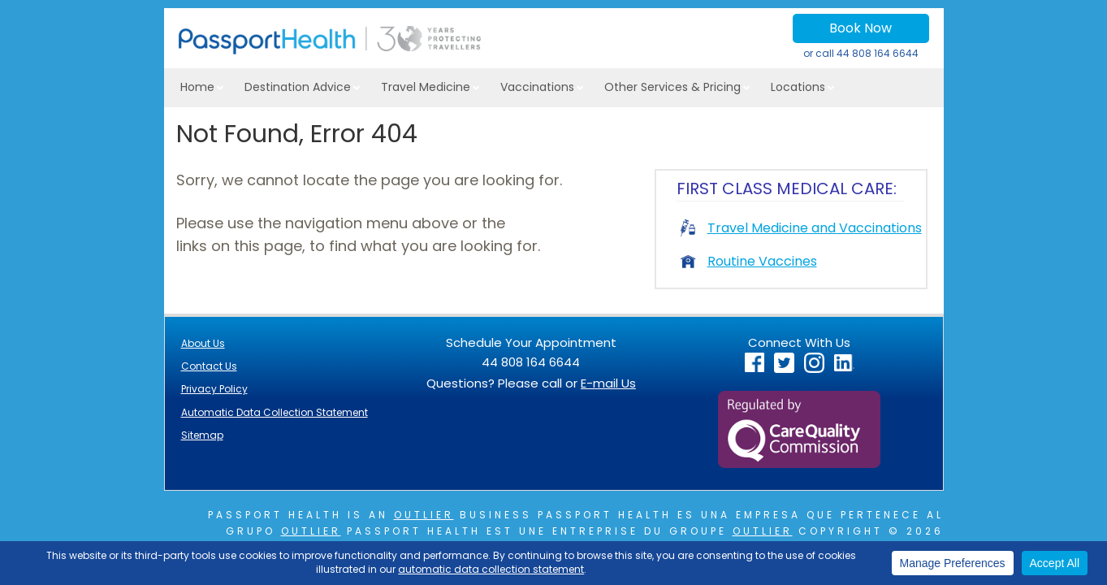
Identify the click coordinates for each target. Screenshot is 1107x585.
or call (861, 53)
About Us (203, 343)
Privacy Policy (214, 389)
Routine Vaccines (749, 261)
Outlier (424, 515)
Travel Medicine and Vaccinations (801, 228)
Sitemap (202, 435)
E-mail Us (608, 383)
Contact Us (209, 366)
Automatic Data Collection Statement (274, 412)
